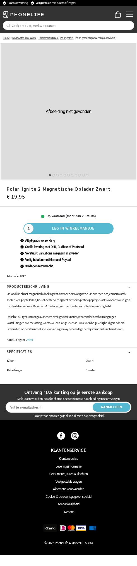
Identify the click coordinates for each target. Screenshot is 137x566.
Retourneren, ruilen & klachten (68, 474)
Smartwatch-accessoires (24, 38)
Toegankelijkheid (68, 504)
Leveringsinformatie (68, 466)
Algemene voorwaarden (68, 489)
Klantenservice (68, 459)
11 (87, 175)
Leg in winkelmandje (73, 228)
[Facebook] (61, 435)
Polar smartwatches (48, 38)
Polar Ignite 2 (66, 38)
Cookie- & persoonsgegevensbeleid (69, 497)
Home (6, 38)
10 (84, 175)
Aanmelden (111, 407)
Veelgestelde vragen (68, 482)
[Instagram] (75, 435)
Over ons (68, 512)
